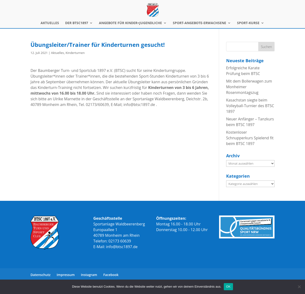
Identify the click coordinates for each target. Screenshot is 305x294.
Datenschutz (40, 274)
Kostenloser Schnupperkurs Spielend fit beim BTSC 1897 (250, 138)
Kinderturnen (75, 53)
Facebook (111, 274)
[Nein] (299, 286)
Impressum (66, 274)
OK (228, 286)
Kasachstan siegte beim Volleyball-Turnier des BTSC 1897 (250, 105)
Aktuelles (57, 53)
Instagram (89, 274)
